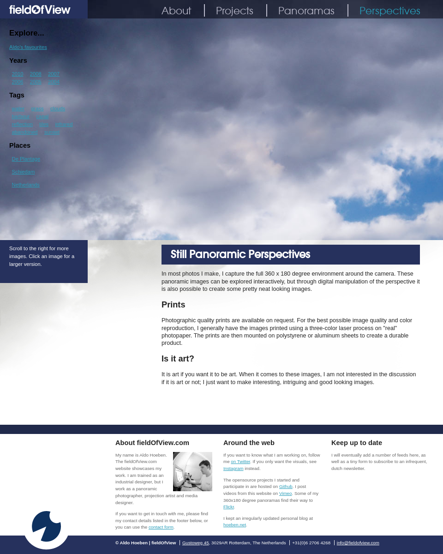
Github (286, 486)
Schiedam (23, 172)
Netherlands (26, 184)
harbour (21, 116)
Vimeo (285, 493)
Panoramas (306, 10)
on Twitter (240, 461)
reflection (22, 124)
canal (42, 116)
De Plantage (26, 159)
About (176, 10)
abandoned (25, 132)
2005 (36, 81)
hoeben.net (234, 524)
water (18, 108)
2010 (18, 74)
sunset (52, 132)
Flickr (228, 506)
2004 (54, 81)
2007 (54, 74)
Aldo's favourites (28, 47)
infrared (64, 124)
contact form (161, 527)
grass (37, 108)
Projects (234, 10)
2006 (18, 81)
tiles (43, 124)
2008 (36, 74)
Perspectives (389, 10)
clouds (57, 108)
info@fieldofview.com (358, 542)
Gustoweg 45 (195, 542)
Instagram (233, 468)
